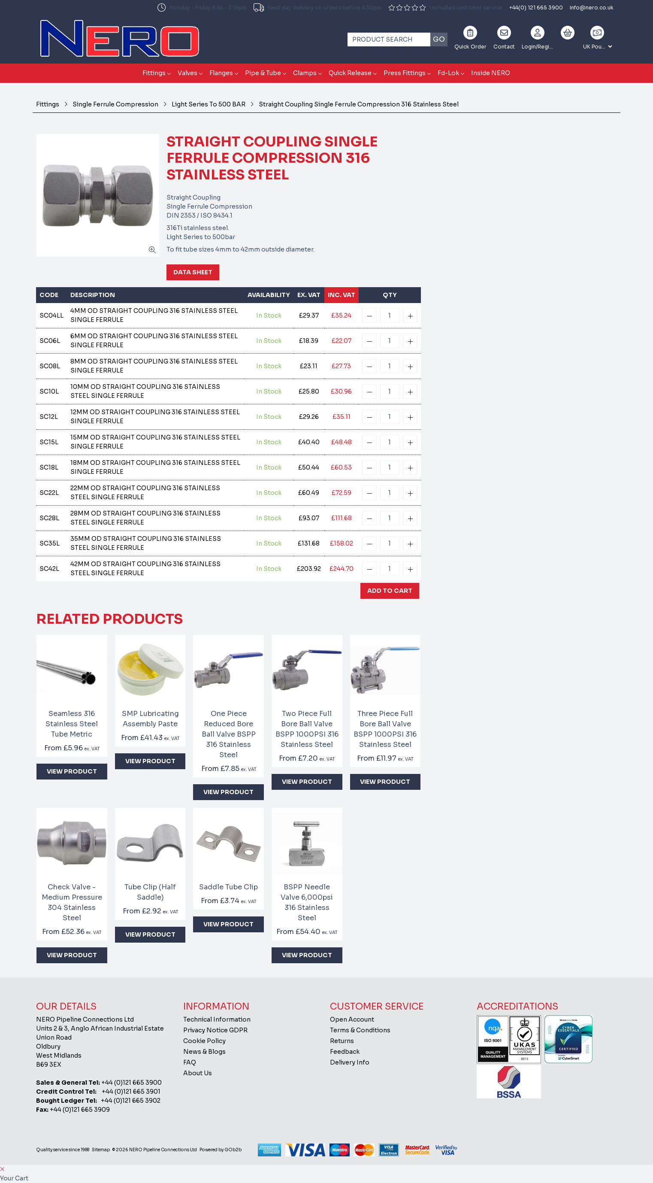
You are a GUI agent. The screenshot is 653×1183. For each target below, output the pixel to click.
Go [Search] (439, 39)
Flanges (221, 73)
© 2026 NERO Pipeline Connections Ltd (154, 1150)
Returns (342, 1041)
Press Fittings (405, 73)
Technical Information (217, 1019)
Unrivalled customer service (445, 7)
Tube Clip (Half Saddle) (150, 892)
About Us (197, 1073)
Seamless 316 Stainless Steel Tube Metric (71, 724)
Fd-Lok (448, 73)
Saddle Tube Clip (228, 887)
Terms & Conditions (360, 1030)
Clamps (305, 73)
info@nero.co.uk (592, 7)
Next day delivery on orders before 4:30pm (317, 7)
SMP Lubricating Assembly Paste (150, 718)
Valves (187, 73)
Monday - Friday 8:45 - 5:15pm (202, 7)
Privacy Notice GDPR (215, 1030)
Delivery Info (349, 1062)
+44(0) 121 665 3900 (536, 7)
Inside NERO (490, 73)
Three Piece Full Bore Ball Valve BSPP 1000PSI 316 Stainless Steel (385, 729)
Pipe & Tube (263, 73)
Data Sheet (192, 272)
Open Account (352, 1019)
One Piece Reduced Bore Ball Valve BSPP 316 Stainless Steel (229, 734)
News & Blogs (204, 1052)
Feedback (345, 1052)
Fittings (154, 73)
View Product (72, 771)
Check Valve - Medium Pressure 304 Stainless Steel (72, 902)
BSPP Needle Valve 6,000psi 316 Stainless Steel (307, 902)
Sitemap (101, 1150)
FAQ (189, 1062)
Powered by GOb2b (221, 1150)
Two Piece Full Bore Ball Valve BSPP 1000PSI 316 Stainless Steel (307, 729)
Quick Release (350, 73)
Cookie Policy (204, 1041)
